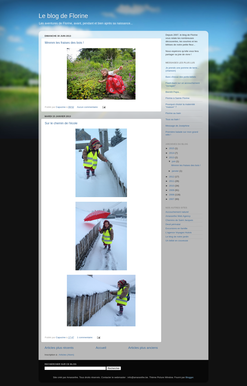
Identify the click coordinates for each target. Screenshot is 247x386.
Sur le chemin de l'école (61, 123)
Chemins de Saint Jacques (179, 220)
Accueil (101, 347)
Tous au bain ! (173, 119)
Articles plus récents (59, 347)
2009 (172, 190)
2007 (172, 199)
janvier (175, 171)
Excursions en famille (176, 228)
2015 (172, 148)
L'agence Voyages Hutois (179, 232)
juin (174, 161)
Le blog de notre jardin (177, 236)
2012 (172, 176)
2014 (172, 153)
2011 (172, 181)
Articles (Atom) (66, 354)
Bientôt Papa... (173, 92)
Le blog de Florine (63, 15)
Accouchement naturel (177, 212)
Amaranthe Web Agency (178, 216)
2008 (172, 194)
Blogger (189, 377)
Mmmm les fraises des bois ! (64, 42)
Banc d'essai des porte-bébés (181, 77)
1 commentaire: (85, 337)
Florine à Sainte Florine (178, 98)
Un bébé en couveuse (177, 240)
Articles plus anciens (143, 347)
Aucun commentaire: (88, 107)
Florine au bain (173, 113)
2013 (172, 157)
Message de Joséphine (177, 125)
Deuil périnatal (173, 224)
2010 (172, 185)
